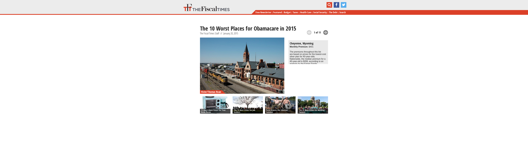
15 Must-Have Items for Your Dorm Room (213, 111)
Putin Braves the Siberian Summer (277, 111)
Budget (287, 12)
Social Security (320, 12)
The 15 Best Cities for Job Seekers (244, 111)
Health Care (305, 12)
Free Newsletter (263, 12)
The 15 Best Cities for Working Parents (312, 111)
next (325, 32)
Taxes (295, 12)
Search (342, 12)
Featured (277, 12)
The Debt (333, 12)
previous (309, 32)
